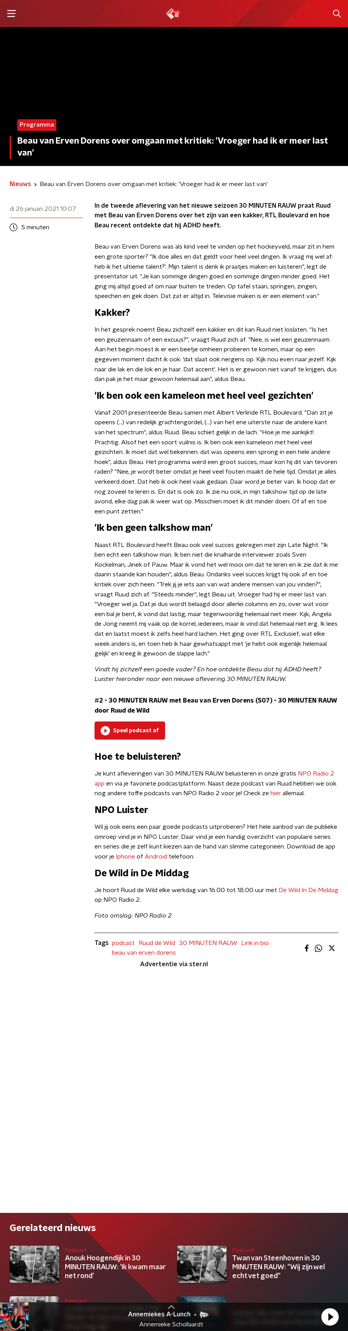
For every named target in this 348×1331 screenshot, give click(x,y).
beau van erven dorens (144, 953)
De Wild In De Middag (308, 890)
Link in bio (255, 943)
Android (156, 856)
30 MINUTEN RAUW (208, 943)
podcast (123, 943)
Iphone (125, 856)
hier (275, 793)
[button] (330, 1316)
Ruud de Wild (157, 943)
